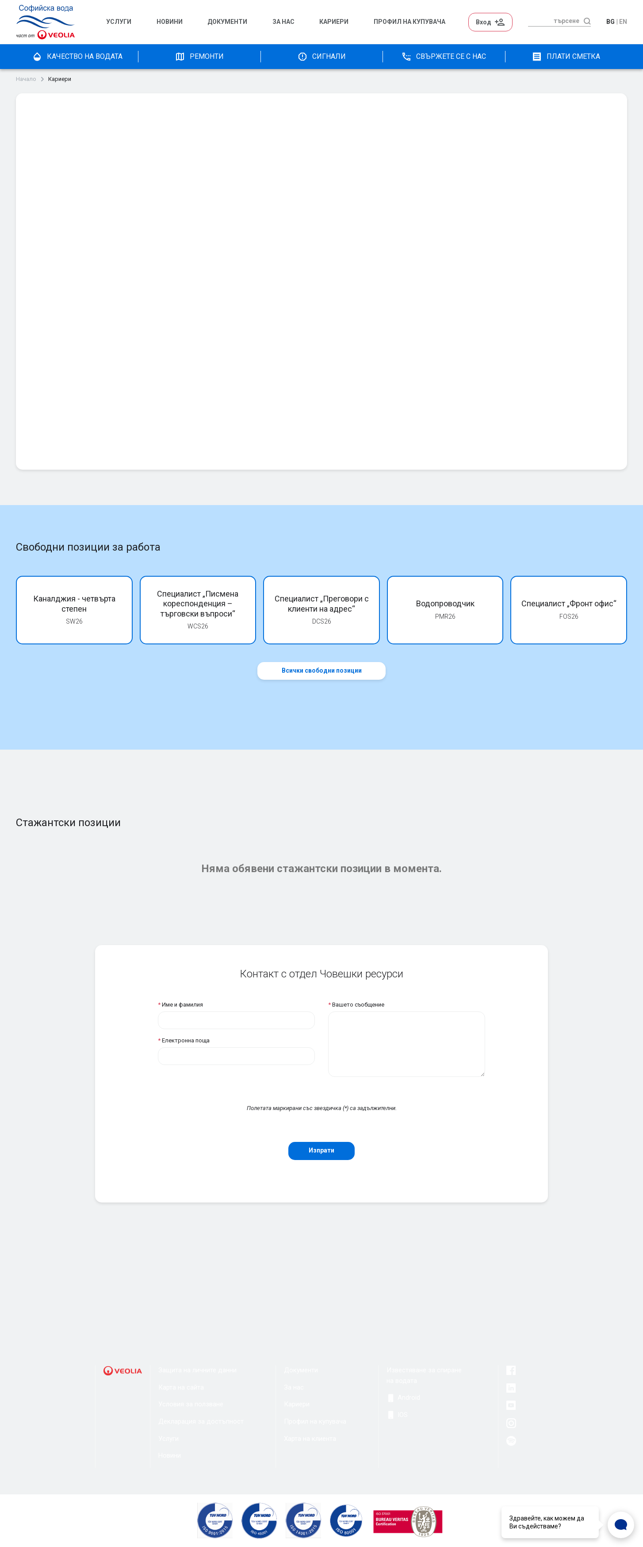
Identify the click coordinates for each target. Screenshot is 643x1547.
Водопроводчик (445, 603)
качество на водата (77, 56)
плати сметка (566, 56)
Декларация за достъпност (201, 1421)
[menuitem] (127, 22)
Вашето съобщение (356, 1004)
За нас (283, 22)
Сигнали (321, 56)
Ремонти (199, 56)
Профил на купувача (315, 1421)
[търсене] (553, 20)
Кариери (333, 22)
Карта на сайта (181, 1387)
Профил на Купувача (409, 22)
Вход (490, 22)
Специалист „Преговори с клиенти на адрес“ (322, 603)
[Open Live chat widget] (621, 1525)
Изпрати (321, 1150)
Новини (170, 22)
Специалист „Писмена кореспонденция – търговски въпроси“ (197, 603)
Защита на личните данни (197, 1370)
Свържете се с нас (443, 56)
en (623, 21)
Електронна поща (184, 1040)
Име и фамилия (180, 1004)
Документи (227, 22)
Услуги (118, 22)
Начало (26, 79)
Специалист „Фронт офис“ (568, 603)
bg (610, 21)
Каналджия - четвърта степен (74, 603)
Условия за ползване (190, 1404)
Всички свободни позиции (322, 670)
